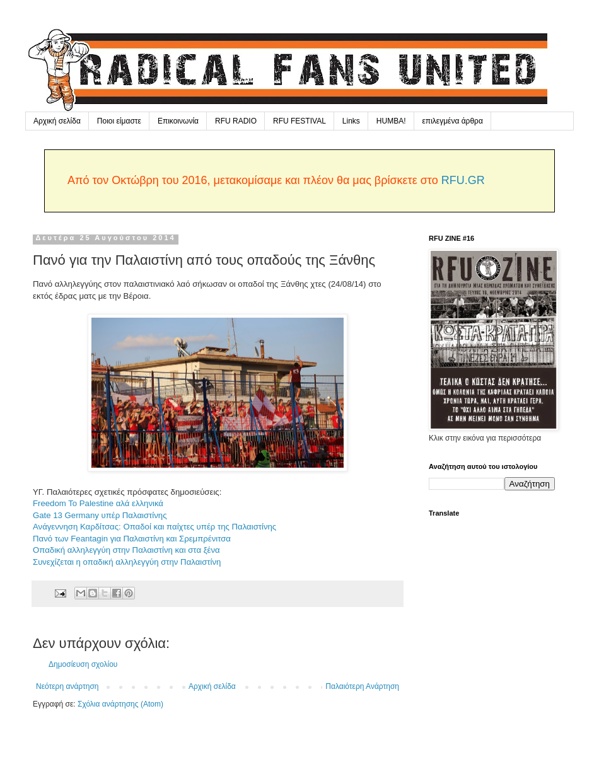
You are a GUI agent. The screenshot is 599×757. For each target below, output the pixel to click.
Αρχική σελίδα (57, 121)
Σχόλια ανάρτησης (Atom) (120, 704)
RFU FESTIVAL (299, 121)
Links (351, 121)
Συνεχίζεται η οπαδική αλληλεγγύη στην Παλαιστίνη (127, 562)
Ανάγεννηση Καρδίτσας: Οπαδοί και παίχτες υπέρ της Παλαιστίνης (154, 526)
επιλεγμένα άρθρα (452, 121)
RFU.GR (463, 180)
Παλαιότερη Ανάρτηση (362, 686)
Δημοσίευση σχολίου (83, 664)
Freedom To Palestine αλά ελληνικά (98, 503)
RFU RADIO (236, 121)
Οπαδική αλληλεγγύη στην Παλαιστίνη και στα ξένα (126, 550)
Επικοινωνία (178, 121)
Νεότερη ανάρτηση (67, 686)
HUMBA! (391, 121)
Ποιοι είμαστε (119, 121)
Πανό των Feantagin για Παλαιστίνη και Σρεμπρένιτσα (132, 538)
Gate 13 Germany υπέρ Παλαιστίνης (100, 515)
